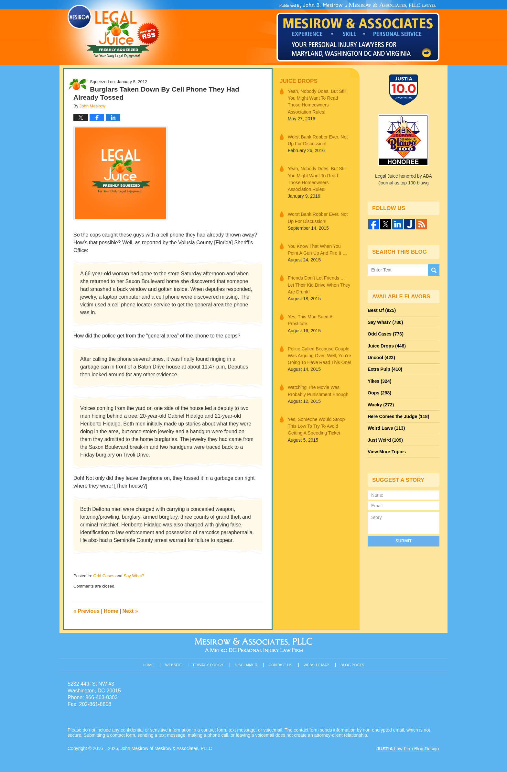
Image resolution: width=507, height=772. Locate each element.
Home (111, 611)
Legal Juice (113, 31)
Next (130, 611)
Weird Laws (386, 426)
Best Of (381, 310)
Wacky (381, 403)
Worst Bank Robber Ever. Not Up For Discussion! (317, 140)
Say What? (134, 575)
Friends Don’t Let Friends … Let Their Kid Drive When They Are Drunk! (319, 283)
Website (174, 665)
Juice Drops (298, 81)
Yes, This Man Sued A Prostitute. (310, 319)
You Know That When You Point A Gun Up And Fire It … (317, 249)
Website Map (316, 665)
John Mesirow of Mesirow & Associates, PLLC (167, 748)
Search (433, 269)
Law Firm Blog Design (408, 749)
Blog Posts (352, 665)
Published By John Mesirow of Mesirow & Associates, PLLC (357, 32)
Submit (403, 538)
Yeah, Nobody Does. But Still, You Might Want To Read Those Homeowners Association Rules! (319, 101)
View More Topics (386, 450)
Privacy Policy (208, 665)
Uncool (381, 356)
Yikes (379, 380)
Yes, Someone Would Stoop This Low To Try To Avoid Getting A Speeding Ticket (316, 424)
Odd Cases (103, 575)
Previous (86, 611)
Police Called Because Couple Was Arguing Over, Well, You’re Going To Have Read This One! (319, 354)
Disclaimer (246, 665)
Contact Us (280, 665)
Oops (379, 391)
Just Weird (385, 438)
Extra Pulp (385, 368)
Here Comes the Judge (398, 415)
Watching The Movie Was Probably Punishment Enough (318, 389)
